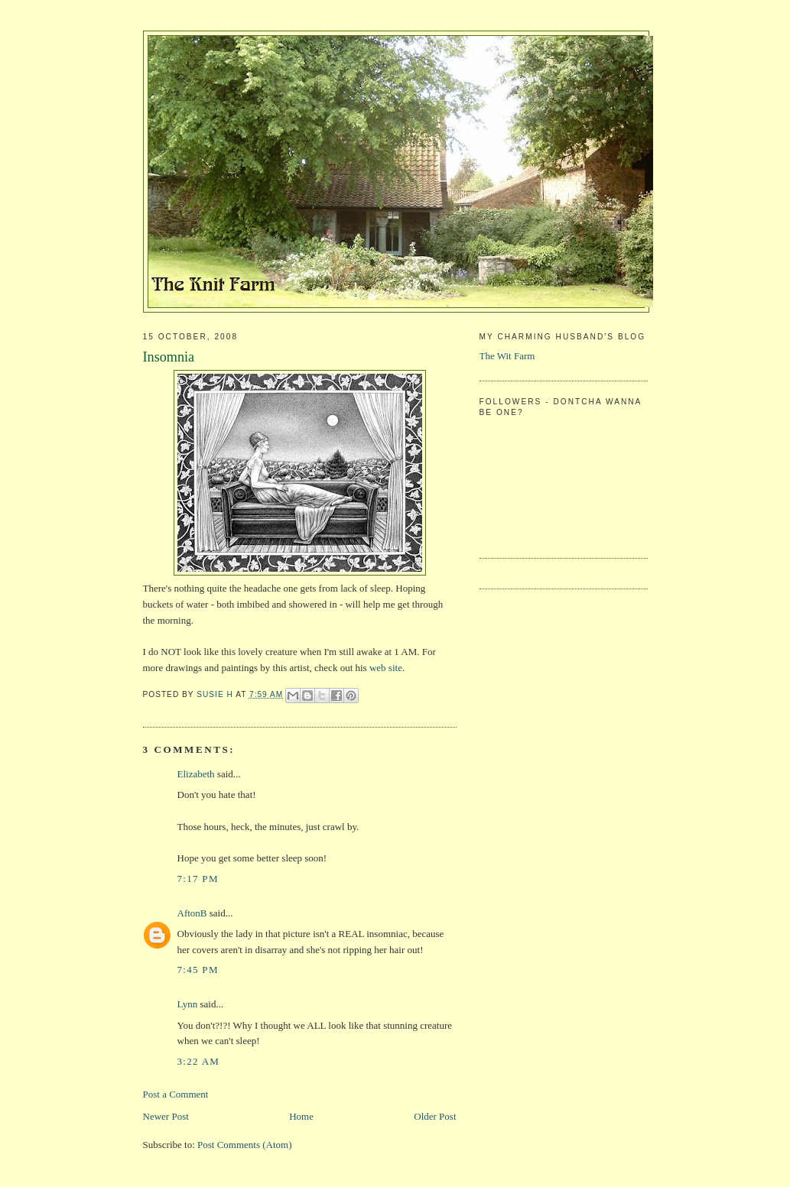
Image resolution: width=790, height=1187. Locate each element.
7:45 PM (198, 969)
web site (385, 667)
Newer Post (166, 1116)
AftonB (192, 913)
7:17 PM (198, 878)
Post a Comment (176, 1094)
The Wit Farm (507, 356)
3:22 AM (198, 1061)
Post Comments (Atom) (244, 1144)
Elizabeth (196, 774)
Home (301, 1116)
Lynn (187, 1004)
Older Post (435, 1116)
